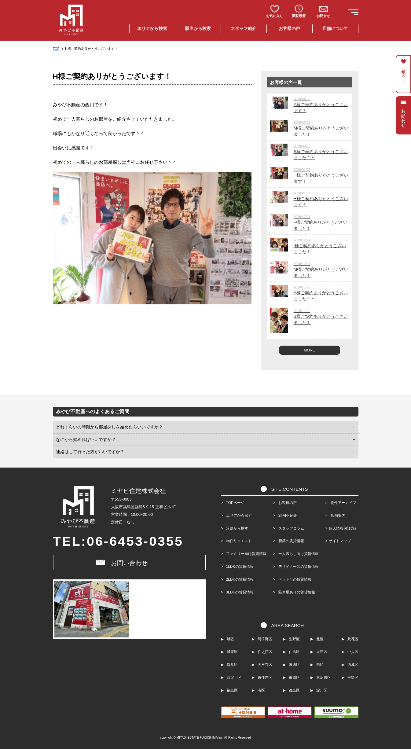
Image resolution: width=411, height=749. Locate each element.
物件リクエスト (239, 541)
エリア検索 (152, 28)
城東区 (232, 652)
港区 (261, 690)
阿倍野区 (265, 639)
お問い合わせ (129, 563)
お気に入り (274, 16)
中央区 (352, 652)
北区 (320, 639)
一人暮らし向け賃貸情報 (297, 554)
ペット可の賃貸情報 (293, 579)
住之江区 (265, 652)
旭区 (230, 639)
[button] (351, 13)
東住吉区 (265, 677)
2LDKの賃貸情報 (240, 579)
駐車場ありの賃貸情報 (295, 592)
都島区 (294, 690)
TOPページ (235, 503)
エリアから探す (239, 515)
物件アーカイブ (341, 503)
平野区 (352, 677)
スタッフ (243, 28)
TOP (56, 48)
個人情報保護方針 (343, 528)
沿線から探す (237, 528)
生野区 (294, 639)
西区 (320, 665)
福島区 (232, 690)
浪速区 (294, 665)
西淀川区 (234, 677)
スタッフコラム (290, 528)
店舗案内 (336, 515)
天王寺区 (265, 665)
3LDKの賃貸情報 (240, 592)
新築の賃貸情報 (290, 541)
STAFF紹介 (286, 515)
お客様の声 (289, 28)
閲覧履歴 (299, 16)
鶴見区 (232, 665)
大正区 (321, 652)
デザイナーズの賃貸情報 (297, 566)
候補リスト (403, 73)
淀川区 (321, 690)
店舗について (335, 28)
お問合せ (323, 16)
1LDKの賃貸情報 (240, 566)
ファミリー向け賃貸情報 (246, 554)
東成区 (294, 677)
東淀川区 (323, 677)
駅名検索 (198, 28)
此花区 (352, 639)
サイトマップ (340, 541)
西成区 (352, 665)
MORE (309, 350)
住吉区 (294, 652)
